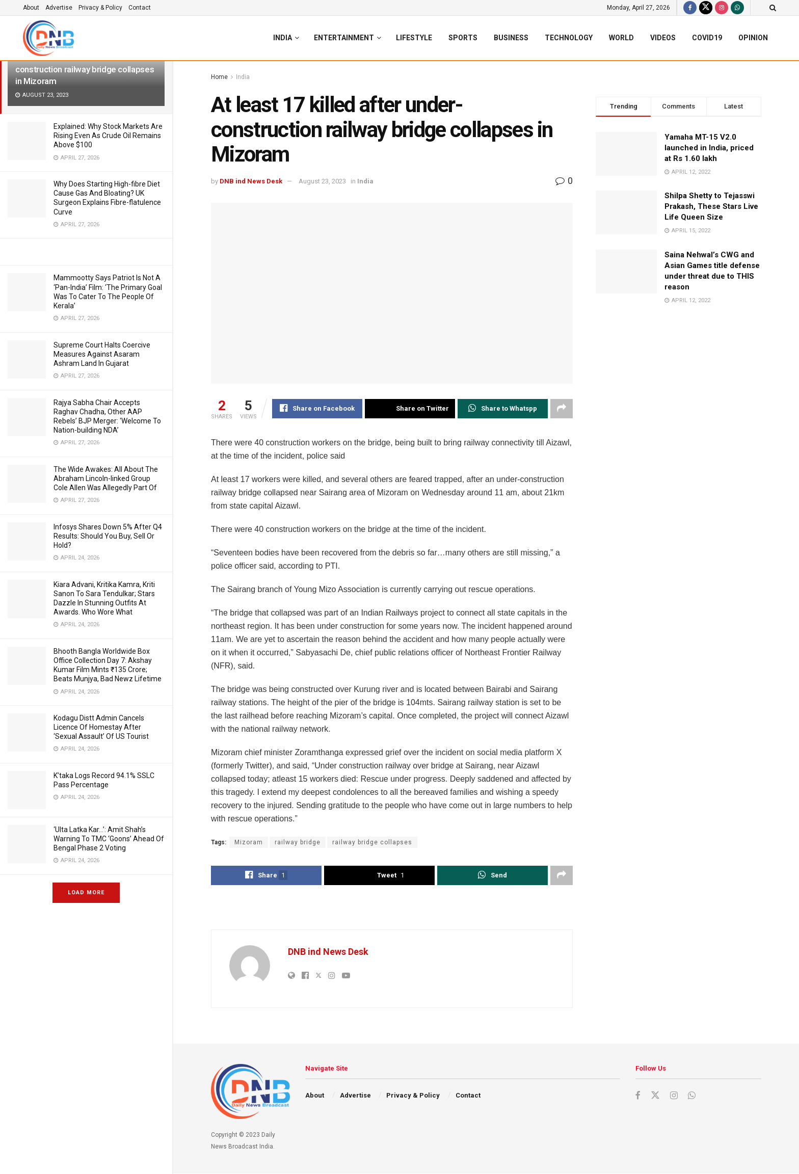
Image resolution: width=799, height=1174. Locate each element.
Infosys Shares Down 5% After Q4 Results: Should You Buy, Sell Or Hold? (108, 536)
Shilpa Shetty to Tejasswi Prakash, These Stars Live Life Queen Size (711, 206)
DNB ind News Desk (251, 181)
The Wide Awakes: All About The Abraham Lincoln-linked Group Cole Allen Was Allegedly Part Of (106, 478)
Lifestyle (414, 38)
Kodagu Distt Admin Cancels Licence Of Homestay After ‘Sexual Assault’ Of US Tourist (101, 727)
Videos (663, 38)
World (621, 38)
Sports (462, 38)
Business (511, 38)
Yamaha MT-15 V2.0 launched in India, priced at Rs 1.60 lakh (709, 147)
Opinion (753, 38)
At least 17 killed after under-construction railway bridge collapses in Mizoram (84, 69)
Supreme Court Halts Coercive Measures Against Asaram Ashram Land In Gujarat (102, 354)
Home (219, 77)
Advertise (58, 7)
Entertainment (344, 38)
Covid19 (707, 38)
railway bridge (298, 842)
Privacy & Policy (100, 7)
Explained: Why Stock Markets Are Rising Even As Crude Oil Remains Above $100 (108, 135)
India (282, 38)
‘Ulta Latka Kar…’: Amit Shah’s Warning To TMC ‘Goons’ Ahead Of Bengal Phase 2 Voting (109, 838)
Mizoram (248, 842)
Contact (139, 7)
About (31, 7)
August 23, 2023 (322, 181)
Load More (86, 892)
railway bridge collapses (372, 842)
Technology (569, 38)
